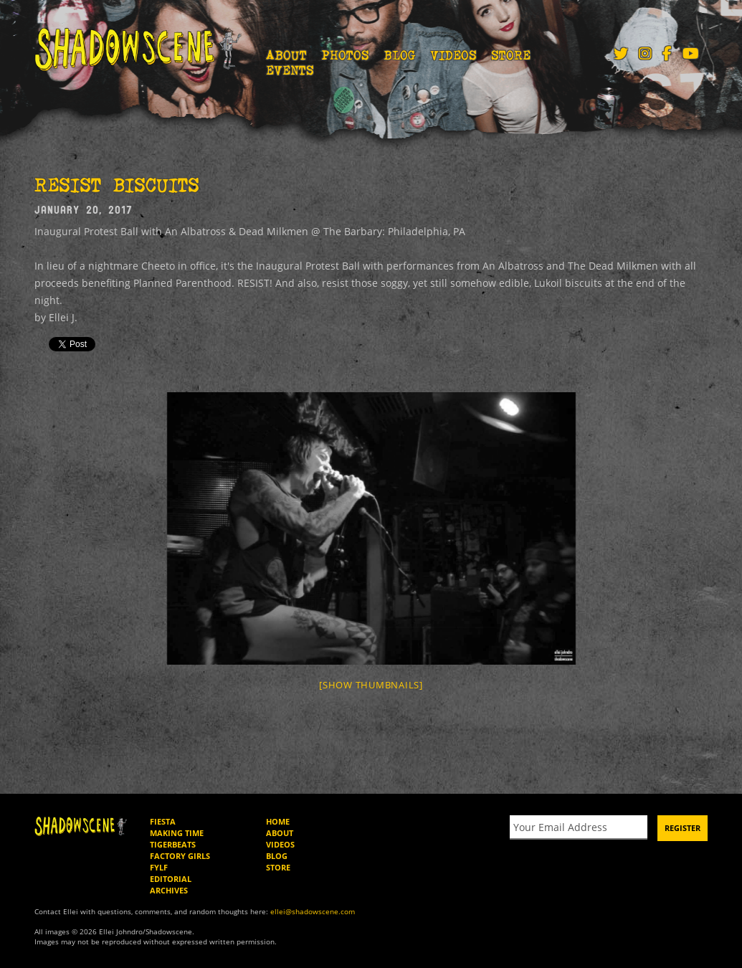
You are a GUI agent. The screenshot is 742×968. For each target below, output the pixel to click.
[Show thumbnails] (371, 684)
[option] (371, 528)
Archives (169, 890)
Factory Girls (180, 855)
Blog (400, 55)
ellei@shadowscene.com (312, 911)
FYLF (159, 867)
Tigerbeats (173, 844)
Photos (345, 55)
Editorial (170, 878)
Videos (453, 55)
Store (511, 55)
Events (290, 70)
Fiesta (163, 821)
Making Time (177, 832)
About (286, 55)
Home (278, 821)
